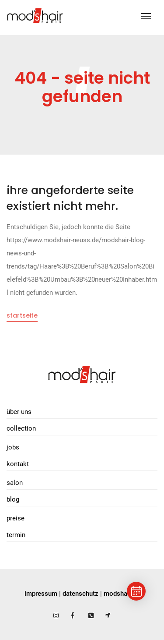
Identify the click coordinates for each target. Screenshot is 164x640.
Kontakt (18, 464)
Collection (21, 428)
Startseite (22, 315)
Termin (16, 535)
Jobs (13, 447)
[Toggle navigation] (146, 16)
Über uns (19, 412)
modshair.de (122, 594)
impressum (40, 594)
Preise (15, 518)
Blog (13, 499)
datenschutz (80, 594)
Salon (15, 483)
